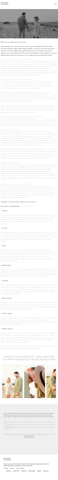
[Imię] (29, 420)
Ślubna (9, 471)
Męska (39, 471)
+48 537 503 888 (20, 468)
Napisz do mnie (29, 436)
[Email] (29, 423)
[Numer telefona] (29, 426)
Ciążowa (24, 471)
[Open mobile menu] (55, 3)
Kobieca (45, 471)
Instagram (12, 468)
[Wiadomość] (29, 431)
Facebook (6, 468)
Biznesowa (32, 471)
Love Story (16, 471)
